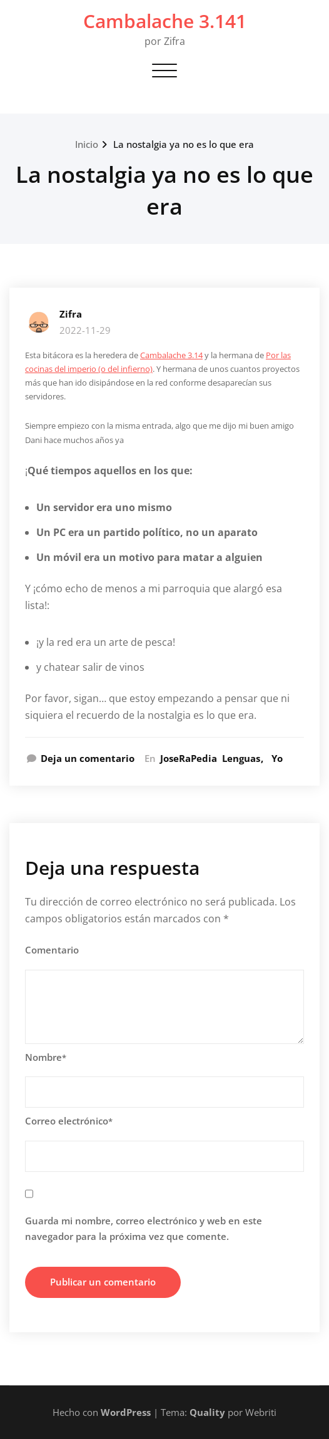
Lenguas (241, 758)
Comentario (52, 950)
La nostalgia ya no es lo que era (183, 144)
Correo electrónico (69, 1121)
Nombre (45, 1057)
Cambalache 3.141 (164, 21)
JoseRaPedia (188, 758)
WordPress (126, 1412)
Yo (277, 758)
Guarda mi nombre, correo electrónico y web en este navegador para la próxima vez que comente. (143, 1228)
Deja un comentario (87, 758)
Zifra (70, 314)
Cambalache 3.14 (171, 355)
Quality (207, 1412)
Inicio (86, 144)
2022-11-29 (85, 330)
